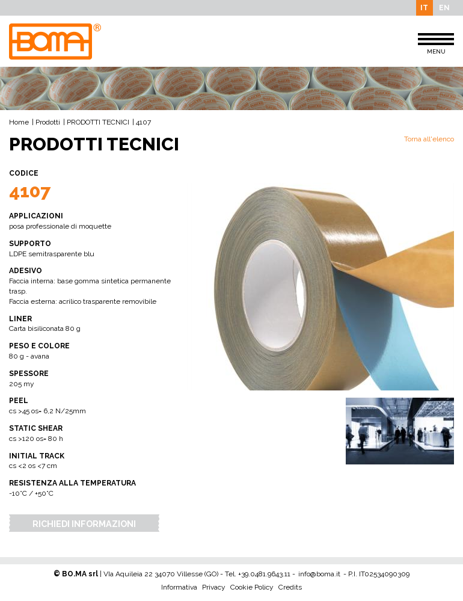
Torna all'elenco (429, 139)
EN (444, 8)
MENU (436, 44)
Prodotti (47, 122)
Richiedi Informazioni (84, 524)
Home (19, 122)
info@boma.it (319, 574)
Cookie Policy (252, 587)
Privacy (213, 587)
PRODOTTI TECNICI (98, 122)
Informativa (179, 587)
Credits (290, 587)
